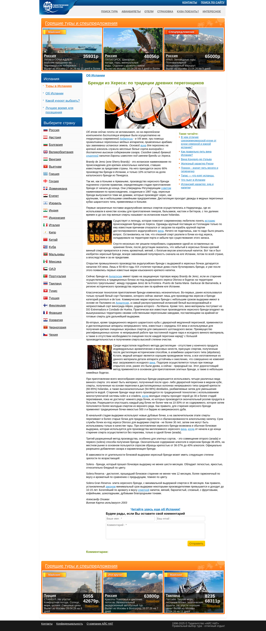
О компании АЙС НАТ (100, 623)
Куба (52, 247)
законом (111, 486)
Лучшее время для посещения (59, 110)
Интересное (212, 11)
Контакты (189, 2)
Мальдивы (56, 254)
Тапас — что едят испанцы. (197, 175)
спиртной (92, 155)
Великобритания (61, 152)
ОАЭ (52, 269)
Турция (54, 298)
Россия (54, 130)
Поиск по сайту (213, 2)
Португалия (57, 276)
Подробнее (92, 605)
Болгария (56, 145)
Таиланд (55, 283)
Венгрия (55, 159)
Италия (54, 225)
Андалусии (126, 138)
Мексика (55, 261)
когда (145, 395)
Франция (55, 313)
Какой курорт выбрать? (63, 100)
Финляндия (57, 305)
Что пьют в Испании (193, 179)
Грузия (54, 181)
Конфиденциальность (69, 623)
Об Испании (95, 75)
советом (166, 188)
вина (143, 145)
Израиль (55, 203)
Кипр (52, 232)
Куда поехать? (188, 11)
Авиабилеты (131, 11)
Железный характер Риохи (197, 163)
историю (210, 220)
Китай (53, 239)
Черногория (57, 327)
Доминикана (58, 188)
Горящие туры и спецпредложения (81, 566)
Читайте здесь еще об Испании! (155, 509)
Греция (54, 174)
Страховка (165, 11)
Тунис (53, 291)
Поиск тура (109, 11)
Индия (53, 210)
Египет (54, 196)
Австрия (55, 137)
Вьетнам (55, 166)
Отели (149, 11)
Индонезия (57, 218)
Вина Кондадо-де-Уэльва (196, 159)
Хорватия (56, 320)
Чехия (53, 334)
